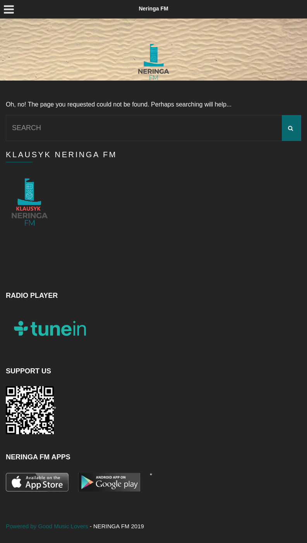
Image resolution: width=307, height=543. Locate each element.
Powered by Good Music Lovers (48, 526)
